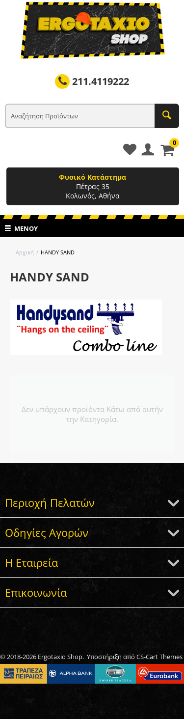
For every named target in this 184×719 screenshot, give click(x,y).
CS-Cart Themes (159, 656)
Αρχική (25, 252)
